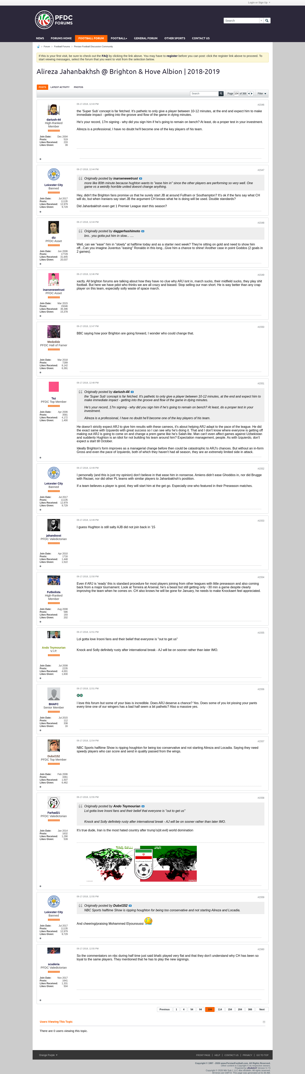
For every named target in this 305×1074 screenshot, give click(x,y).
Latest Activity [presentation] (60, 87)
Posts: (43, 139)
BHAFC (54, 704)
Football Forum (91, 38)
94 (200, 1009)
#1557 (261, 741)
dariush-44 (54, 119)
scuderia (54, 964)
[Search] (243, 20)
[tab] (42, 87)
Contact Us (201, 38)
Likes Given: (47, 145)
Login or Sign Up (259, 2)
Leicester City (54, 185)
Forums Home (61, 38)
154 (230, 1009)
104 (210, 1009)
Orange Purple (48, 1055)
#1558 (261, 797)
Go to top (262, 1055)
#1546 (261, 104)
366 (250, 1009)
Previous (165, 1009)
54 (191, 1009)
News (40, 38)
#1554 (261, 577)
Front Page (203, 1055)
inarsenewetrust (53, 289)
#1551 (261, 383)
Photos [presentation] (78, 87)
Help (217, 1055)
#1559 (261, 897)
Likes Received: (49, 142)
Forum (47, 46)
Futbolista (53, 592)
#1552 (261, 468)
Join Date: (45, 136)
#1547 (261, 170)
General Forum (146, 38)
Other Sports (174, 38)
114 (220, 1009)
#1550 (261, 327)
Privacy (247, 1055)
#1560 (261, 949)
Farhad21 (53, 812)
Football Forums (62, 46)
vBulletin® (252, 1068)
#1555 (261, 632)
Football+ (119, 38)
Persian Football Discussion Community (93, 46)
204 (240, 1009)
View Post (140, 179)
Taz (53, 398)
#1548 (261, 222)
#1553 (261, 520)
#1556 (261, 689)
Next (262, 1009)
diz (54, 237)
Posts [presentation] (42, 87)
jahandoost (53, 535)
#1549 (261, 275)
